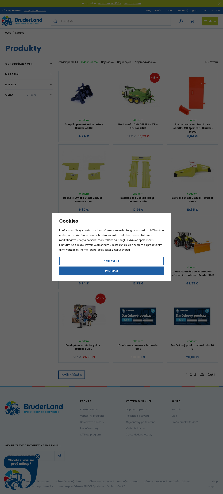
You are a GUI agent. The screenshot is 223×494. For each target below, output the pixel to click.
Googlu (122, 240)
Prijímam (111, 270)
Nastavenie (112, 261)
